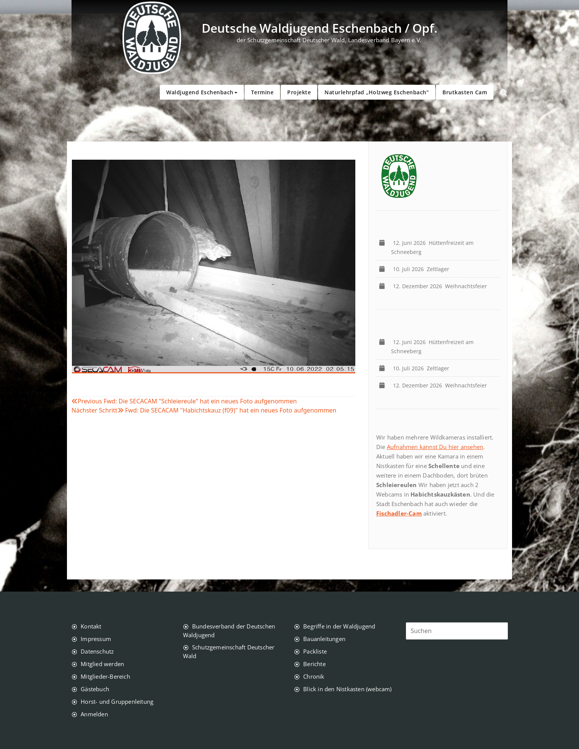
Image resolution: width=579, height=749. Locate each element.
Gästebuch (95, 689)
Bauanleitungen (324, 639)
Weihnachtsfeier (441, 286)
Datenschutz (97, 651)
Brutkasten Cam (464, 92)
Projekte (299, 92)
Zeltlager (422, 269)
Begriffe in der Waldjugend (339, 626)
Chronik (313, 676)
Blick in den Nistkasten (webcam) (347, 689)
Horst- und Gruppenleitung (117, 701)
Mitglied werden (102, 664)
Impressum (96, 639)
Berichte (314, 664)
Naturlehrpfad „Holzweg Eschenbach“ (376, 92)
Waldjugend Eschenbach (201, 92)
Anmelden (94, 714)
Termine (262, 92)
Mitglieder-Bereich (105, 676)
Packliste (315, 651)
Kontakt (91, 626)
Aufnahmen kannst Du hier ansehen (435, 447)
